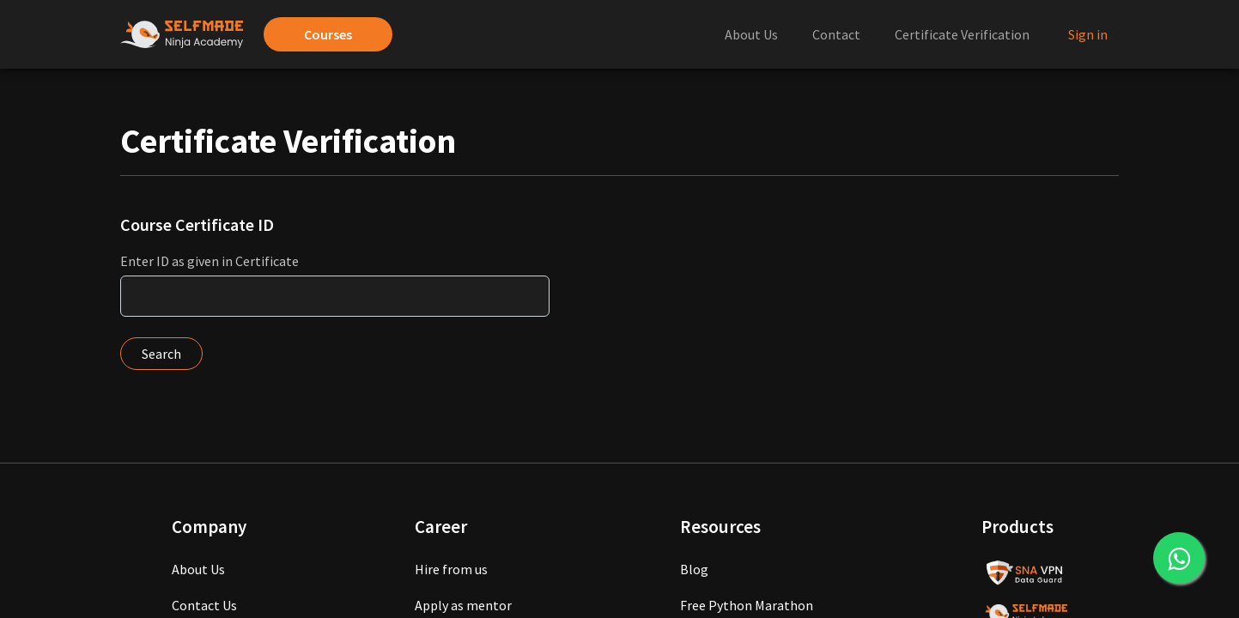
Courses (328, 34)
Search (161, 353)
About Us (751, 34)
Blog (694, 569)
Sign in (1088, 34)
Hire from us (451, 569)
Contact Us (204, 605)
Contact (836, 34)
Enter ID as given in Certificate (209, 261)
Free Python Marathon (746, 605)
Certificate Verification (962, 34)
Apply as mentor (463, 605)
